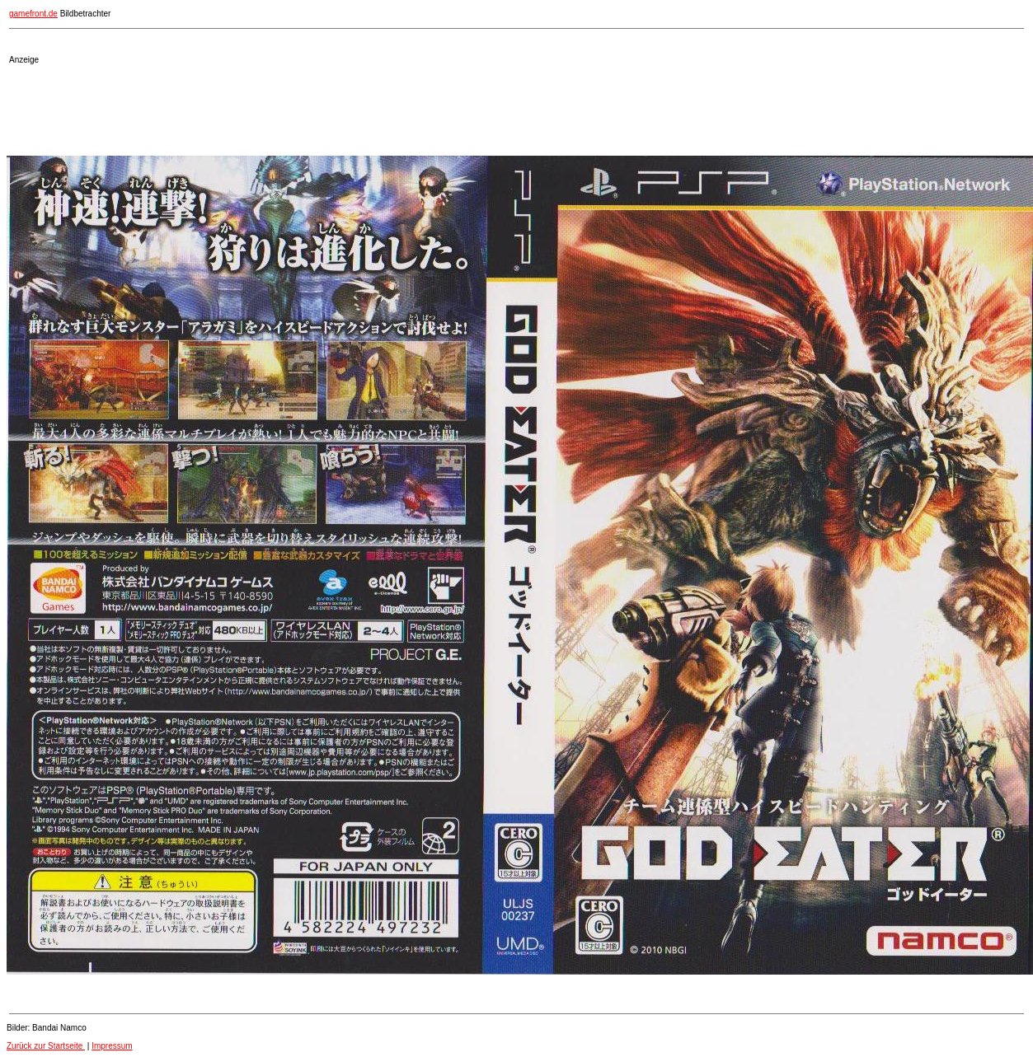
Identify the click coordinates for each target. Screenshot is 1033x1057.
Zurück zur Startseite (46, 1045)
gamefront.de (33, 13)
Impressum (112, 1045)
